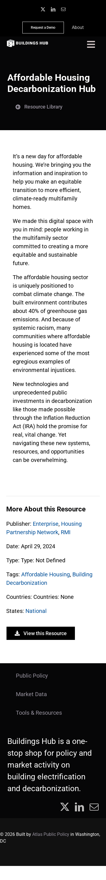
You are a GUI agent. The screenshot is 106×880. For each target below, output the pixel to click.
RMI (65, 532)
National (36, 611)
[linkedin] (53, 9)
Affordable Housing (45, 574)
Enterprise (46, 523)
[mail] (63, 9)
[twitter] (43, 9)
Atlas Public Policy (50, 834)
